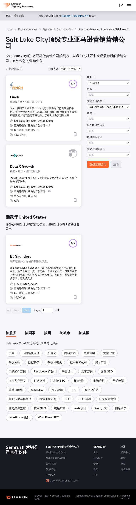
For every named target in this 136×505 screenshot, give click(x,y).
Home (9, 29)
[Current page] (47, 310)
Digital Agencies (27, 29)
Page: (37, 310)
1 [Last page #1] (58, 310)
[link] (121, 5)
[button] (70, 68)
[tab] (11, 333)
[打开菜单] (129, 5)
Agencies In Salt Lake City (58, 29)
